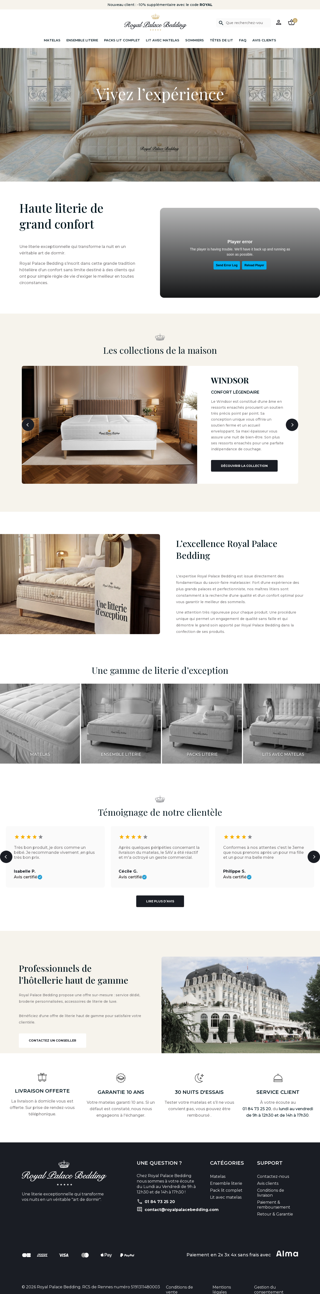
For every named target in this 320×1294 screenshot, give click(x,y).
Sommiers (194, 40)
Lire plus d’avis (160, 896)
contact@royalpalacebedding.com (182, 1205)
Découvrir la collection (244, 461)
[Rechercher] (243, 22)
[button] (279, 22)
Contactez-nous (273, 1171)
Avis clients (264, 40)
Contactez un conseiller (52, 1036)
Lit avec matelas (162, 40)
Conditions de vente (179, 1285)
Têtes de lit (221, 40)
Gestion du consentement (269, 1285)
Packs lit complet (122, 40)
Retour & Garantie (275, 1209)
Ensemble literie (82, 40)
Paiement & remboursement (273, 1200)
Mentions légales (222, 1285)
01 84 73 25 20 (256, 1104)
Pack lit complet (226, 1185)
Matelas (52, 40)
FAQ (242, 40)
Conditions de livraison (270, 1188)
